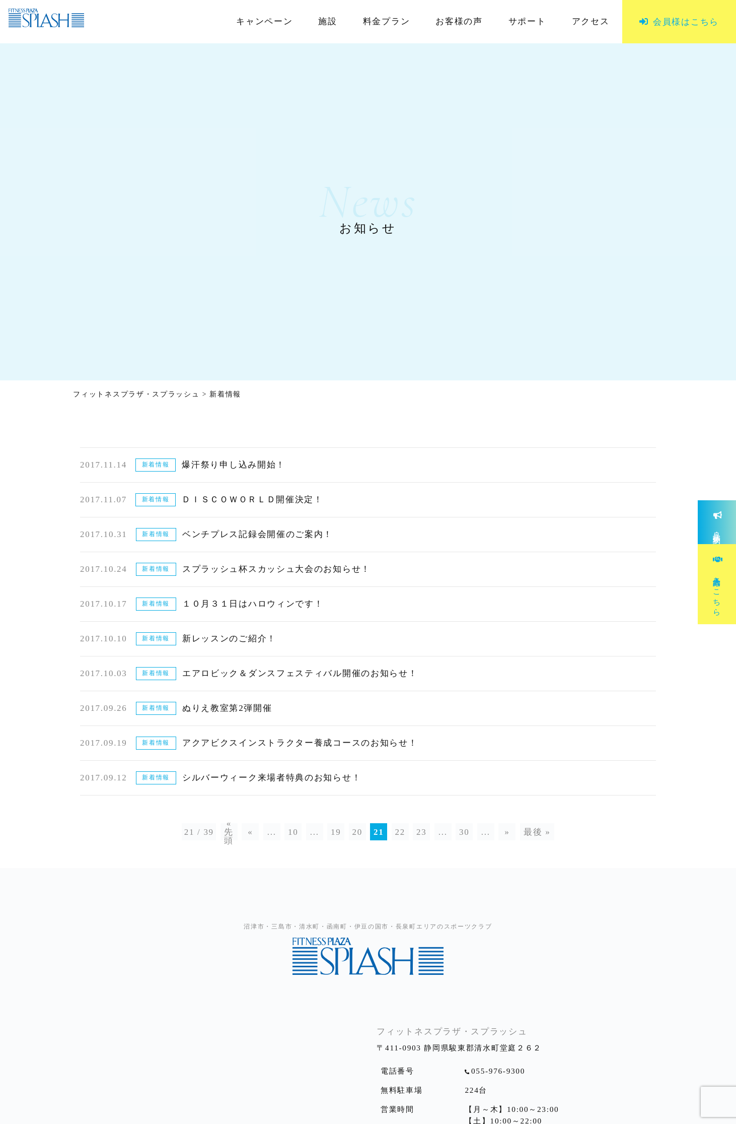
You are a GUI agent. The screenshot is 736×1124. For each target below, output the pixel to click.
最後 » (537, 832)
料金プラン (386, 22)
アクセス (591, 22)
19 (336, 832)
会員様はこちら (686, 22)
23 (421, 832)
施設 (327, 22)
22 (400, 832)
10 (293, 832)
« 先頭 (229, 831)
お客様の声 (459, 22)
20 (357, 832)
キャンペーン (264, 22)
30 (464, 832)
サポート (527, 22)
